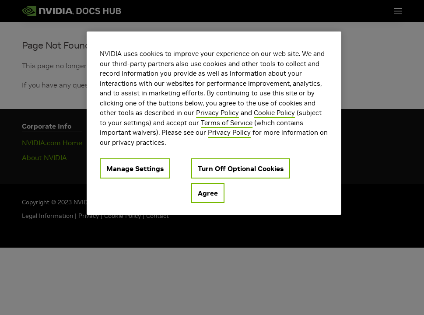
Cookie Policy (274, 112)
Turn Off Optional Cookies (241, 168)
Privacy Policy (217, 112)
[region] (214, 123)
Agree (208, 193)
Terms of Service (226, 123)
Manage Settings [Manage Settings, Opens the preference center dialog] (135, 168)
